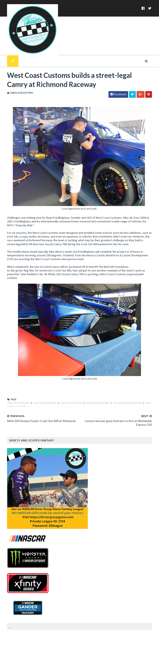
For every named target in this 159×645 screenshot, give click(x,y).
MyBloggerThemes (69, 639)
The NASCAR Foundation (122, 390)
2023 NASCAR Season (40, 390)
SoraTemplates (26, 639)
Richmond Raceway (93, 390)
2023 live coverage (13, 390)
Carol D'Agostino (66, 390)
